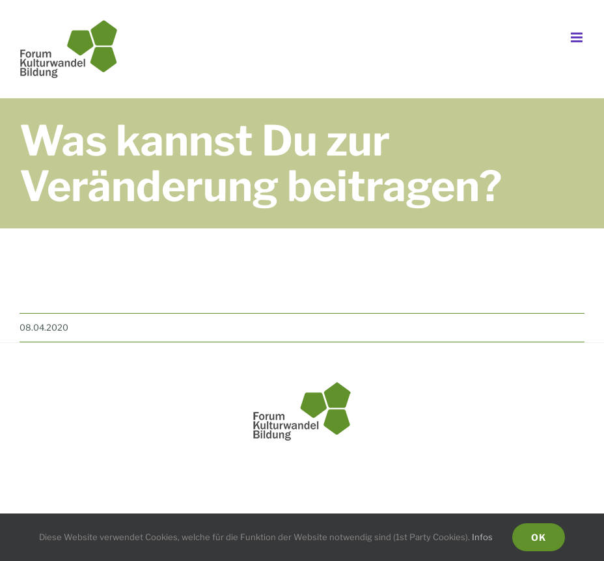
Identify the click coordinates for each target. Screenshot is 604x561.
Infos (482, 537)
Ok (538, 537)
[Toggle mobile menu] (577, 37)
